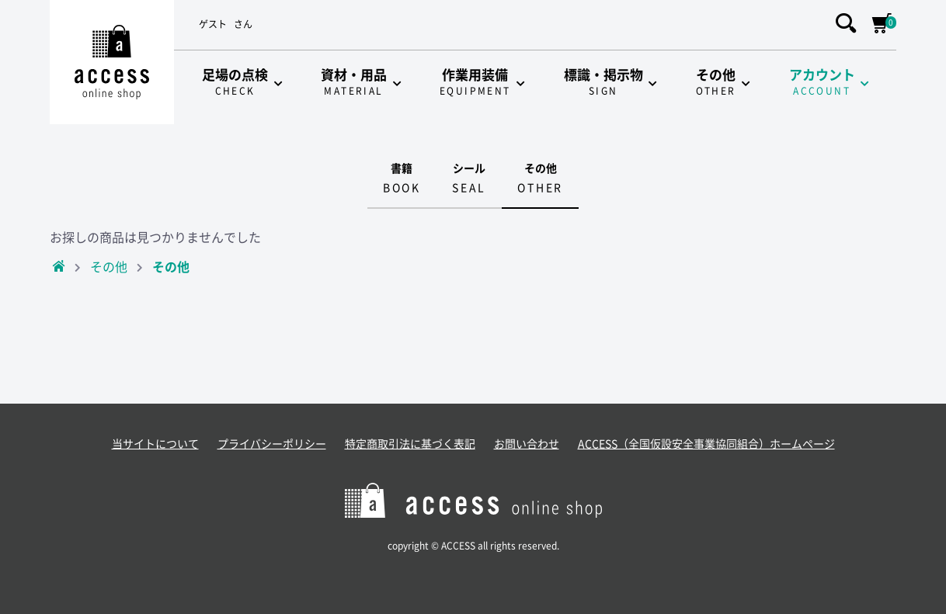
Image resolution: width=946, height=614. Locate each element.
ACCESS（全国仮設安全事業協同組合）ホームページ (706, 444)
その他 (108, 267)
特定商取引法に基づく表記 (410, 444)
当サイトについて (155, 444)
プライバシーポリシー (271, 444)
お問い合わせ (526, 444)
